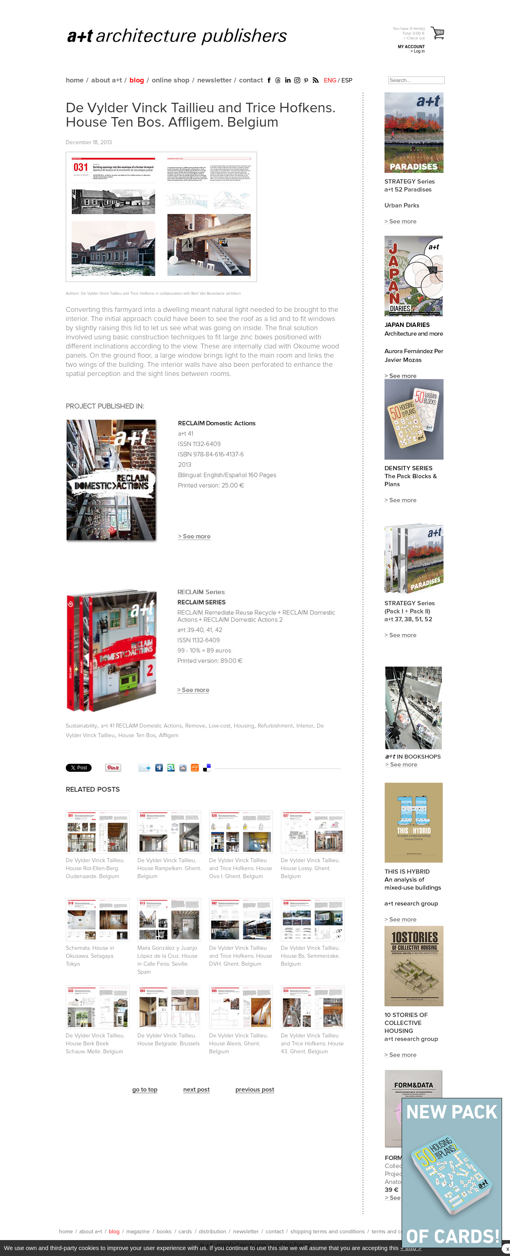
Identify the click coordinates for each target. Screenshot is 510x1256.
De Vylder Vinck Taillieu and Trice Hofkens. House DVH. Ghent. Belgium (240, 956)
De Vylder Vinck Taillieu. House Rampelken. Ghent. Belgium (169, 868)
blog (136, 80)
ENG (330, 80)
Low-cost (219, 726)
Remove (195, 726)
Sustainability (81, 726)
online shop (171, 80)
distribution (212, 1231)
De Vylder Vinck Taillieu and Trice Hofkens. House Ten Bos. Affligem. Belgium (200, 115)
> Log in (417, 51)
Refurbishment (275, 726)
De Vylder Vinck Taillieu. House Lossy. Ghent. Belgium (310, 868)
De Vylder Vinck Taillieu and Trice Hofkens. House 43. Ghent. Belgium (312, 1043)
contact (251, 80)
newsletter (214, 80)
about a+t (106, 80)
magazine (138, 1231)
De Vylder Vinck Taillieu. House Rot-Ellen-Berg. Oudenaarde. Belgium (95, 868)
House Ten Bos (136, 735)
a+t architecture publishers (187, 36)
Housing (244, 726)
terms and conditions (398, 1231)
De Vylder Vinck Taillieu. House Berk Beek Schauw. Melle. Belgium (95, 1043)
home (75, 80)
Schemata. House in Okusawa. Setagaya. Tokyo (90, 956)
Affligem (168, 735)
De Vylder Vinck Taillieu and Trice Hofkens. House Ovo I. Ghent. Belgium (240, 868)
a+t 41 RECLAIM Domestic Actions (141, 726)
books (164, 1231)
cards (185, 1231)
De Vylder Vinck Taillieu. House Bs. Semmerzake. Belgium (310, 956)
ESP (346, 80)
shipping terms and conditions (327, 1231)
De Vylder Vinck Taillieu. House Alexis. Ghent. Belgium (238, 1043)
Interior (304, 726)
